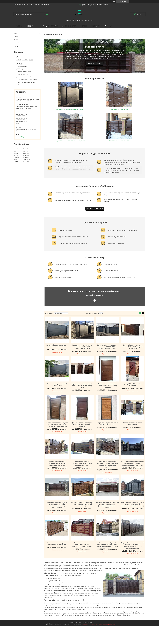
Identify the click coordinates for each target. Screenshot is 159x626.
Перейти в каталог (94, 64)
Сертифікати (95, 26)
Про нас (16, 36)
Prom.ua (89, 622)
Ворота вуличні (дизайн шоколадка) (132, 423)
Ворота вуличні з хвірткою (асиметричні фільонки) (57, 544)
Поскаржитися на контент (90, 624)
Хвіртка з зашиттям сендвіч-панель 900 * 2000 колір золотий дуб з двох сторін (57, 424)
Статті (16, 46)
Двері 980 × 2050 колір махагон (132, 385)
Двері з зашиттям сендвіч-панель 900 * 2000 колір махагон (82, 424)
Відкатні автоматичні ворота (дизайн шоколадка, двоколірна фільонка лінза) (132, 463)
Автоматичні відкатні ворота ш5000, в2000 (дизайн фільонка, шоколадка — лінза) (107, 505)
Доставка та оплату (69, 26)
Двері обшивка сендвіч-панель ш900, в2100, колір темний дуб (107, 385)
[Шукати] (47, 14)
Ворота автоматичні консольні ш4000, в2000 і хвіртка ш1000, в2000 (57, 463)
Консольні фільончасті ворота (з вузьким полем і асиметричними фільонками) (132, 504)
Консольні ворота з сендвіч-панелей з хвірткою (57, 346)
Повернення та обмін (50, 26)
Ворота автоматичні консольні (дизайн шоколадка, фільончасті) (82, 544)
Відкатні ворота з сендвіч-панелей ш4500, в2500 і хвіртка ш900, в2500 (82, 347)
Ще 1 (19, 84)
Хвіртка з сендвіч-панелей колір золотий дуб (107, 423)
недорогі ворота (67, 564)
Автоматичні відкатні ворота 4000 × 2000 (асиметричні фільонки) (82, 504)
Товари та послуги (29, 25)
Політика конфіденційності (107, 624)
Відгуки (16, 40)
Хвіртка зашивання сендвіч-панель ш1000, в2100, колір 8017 (82, 385)
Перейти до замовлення (94, 208)
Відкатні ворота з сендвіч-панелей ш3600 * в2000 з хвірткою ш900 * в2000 (107, 347)
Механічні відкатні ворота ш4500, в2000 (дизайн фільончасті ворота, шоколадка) (57, 505)
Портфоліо (108, 26)
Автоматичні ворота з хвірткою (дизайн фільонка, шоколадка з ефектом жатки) (107, 464)
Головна (19, 26)
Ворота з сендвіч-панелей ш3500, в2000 (57, 385)
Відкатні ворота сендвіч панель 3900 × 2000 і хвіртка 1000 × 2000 (132, 347)
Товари (16, 33)
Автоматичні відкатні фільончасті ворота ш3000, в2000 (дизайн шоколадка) (107, 544)
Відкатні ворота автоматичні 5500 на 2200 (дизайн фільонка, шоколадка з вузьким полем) (132, 545)
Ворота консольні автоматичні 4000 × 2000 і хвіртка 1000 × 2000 (82, 463)
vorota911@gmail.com (22, 137)
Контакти (84, 26)
